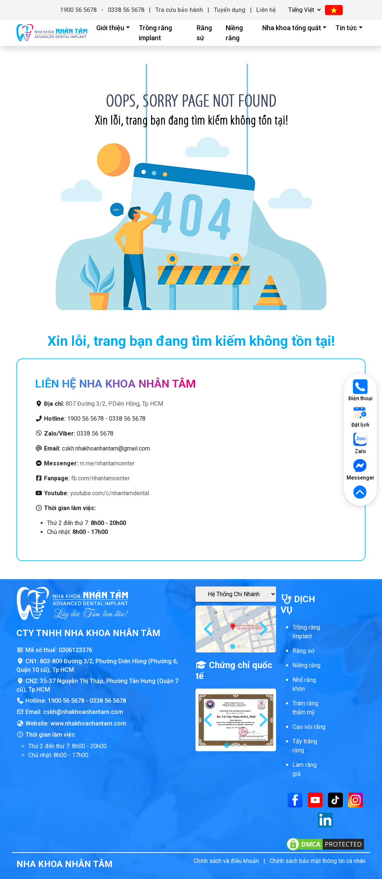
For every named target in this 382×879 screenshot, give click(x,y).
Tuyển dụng (229, 9)
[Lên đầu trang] (360, 492)
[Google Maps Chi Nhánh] (235, 594)
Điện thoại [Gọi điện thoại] (360, 390)
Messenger (360, 470)
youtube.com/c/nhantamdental (109, 493)
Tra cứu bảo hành (179, 9)
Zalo (360, 443)
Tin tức (346, 28)
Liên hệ (266, 9)
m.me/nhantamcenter (107, 463)
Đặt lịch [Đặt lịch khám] (360, 417)
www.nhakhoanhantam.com (88, 723)
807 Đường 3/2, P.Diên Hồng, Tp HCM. (115, 403)
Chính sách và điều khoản (226, 860)
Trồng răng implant (155, 33)
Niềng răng (234, 33)
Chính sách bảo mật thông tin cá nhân (318, 860)
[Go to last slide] (208, 629)
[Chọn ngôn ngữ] (303, 10)
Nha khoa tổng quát (291, 28)
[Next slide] (262, 629)
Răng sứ (204, 33)
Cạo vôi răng (308, 726)
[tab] (232, 646)
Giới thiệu (110, 28)
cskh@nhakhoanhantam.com (83, 711)
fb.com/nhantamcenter (100, 478)
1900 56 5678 (78, 9)
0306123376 (75, 650)
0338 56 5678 (126, 9)
